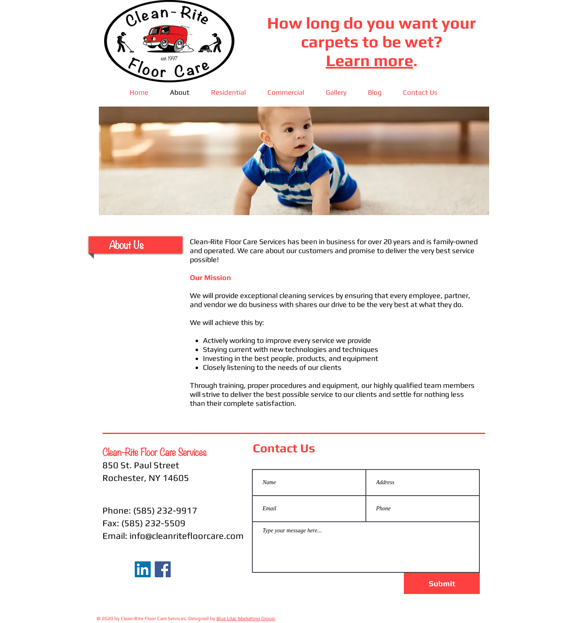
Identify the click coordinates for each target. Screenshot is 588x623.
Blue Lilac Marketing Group (245, 618)
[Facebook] (163, 569)
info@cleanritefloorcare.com (186, 535)
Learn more (369, 60)
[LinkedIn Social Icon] (143, 569)
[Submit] (442, 583)
